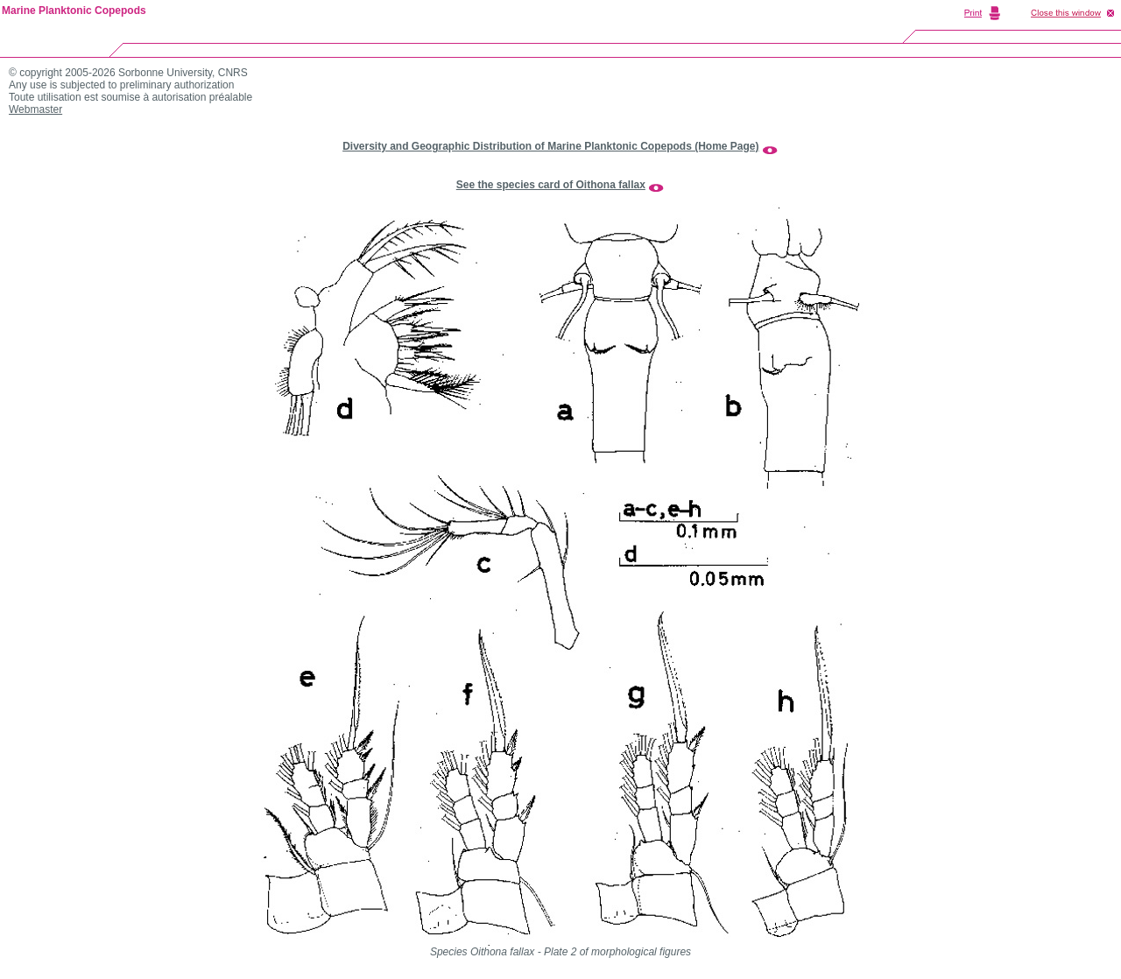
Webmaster (35, 109)
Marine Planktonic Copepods (74, 10)
